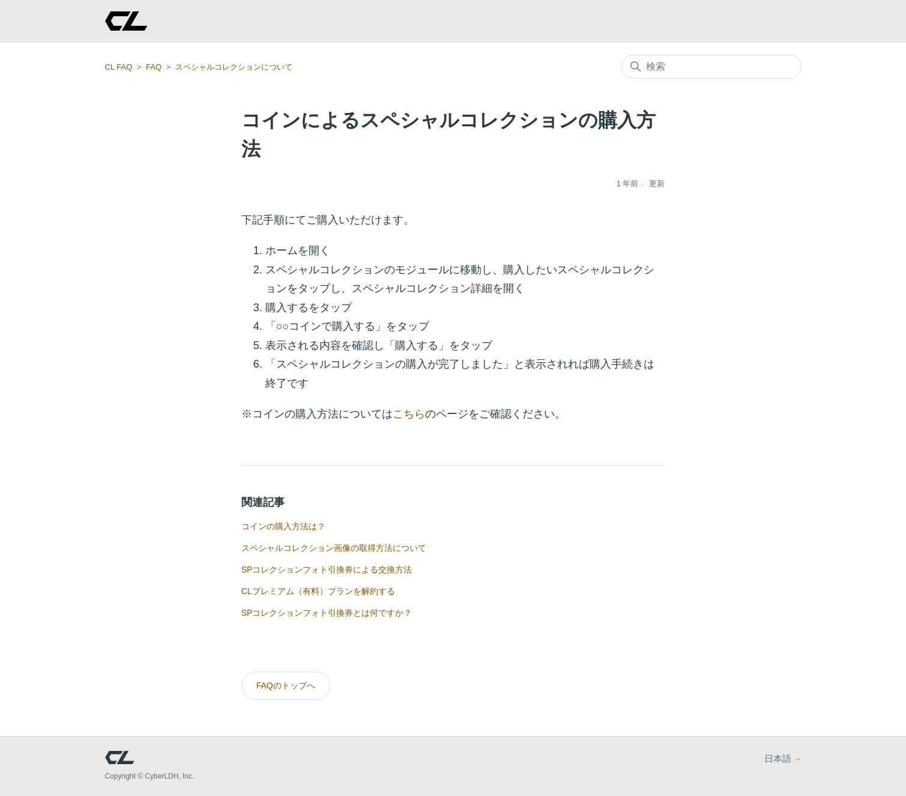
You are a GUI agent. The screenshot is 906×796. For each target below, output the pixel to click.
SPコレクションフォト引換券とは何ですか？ (326, 613)
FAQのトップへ (285, 685)
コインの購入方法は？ (283, 526)
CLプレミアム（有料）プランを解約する (318, 591)
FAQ (154, 66)
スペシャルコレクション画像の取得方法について (333, 548)
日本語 (782, 758)
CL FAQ (119, 66)
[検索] (711, 67)
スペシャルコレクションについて (233, 66)
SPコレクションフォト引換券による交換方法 (326, 569)
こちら (409, 414)
